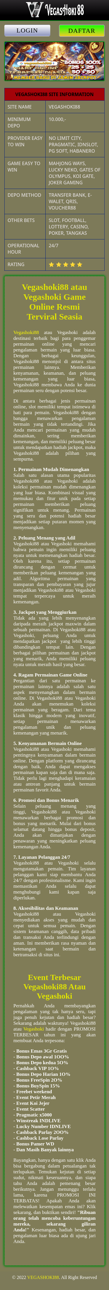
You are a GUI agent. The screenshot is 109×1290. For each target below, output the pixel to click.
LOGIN (27, 30)
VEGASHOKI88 (43, 1277)
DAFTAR (81, 30)
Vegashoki (33, 1029)
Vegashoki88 (26, 332)
